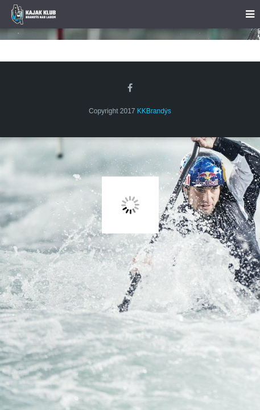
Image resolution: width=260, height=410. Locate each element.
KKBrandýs (154, 111)
